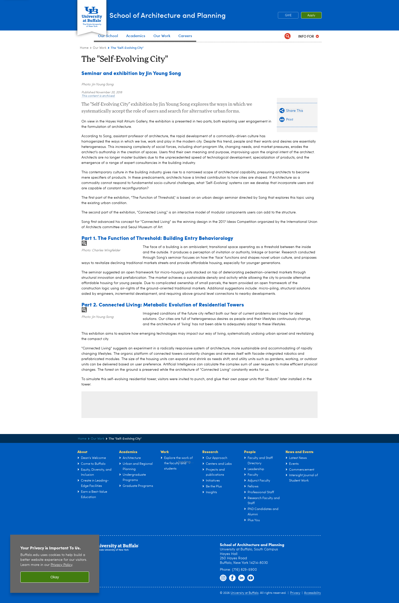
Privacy (295, 593)
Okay (54, 577)
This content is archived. (98, 96)
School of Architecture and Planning (190, 15)
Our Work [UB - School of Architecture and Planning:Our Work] (99, 48)
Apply (311, 15)
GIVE (288, 15)
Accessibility (312, 593)
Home (84, 48)
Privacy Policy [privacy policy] (61, 565)
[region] (54, 564)
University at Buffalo (245, 593)
